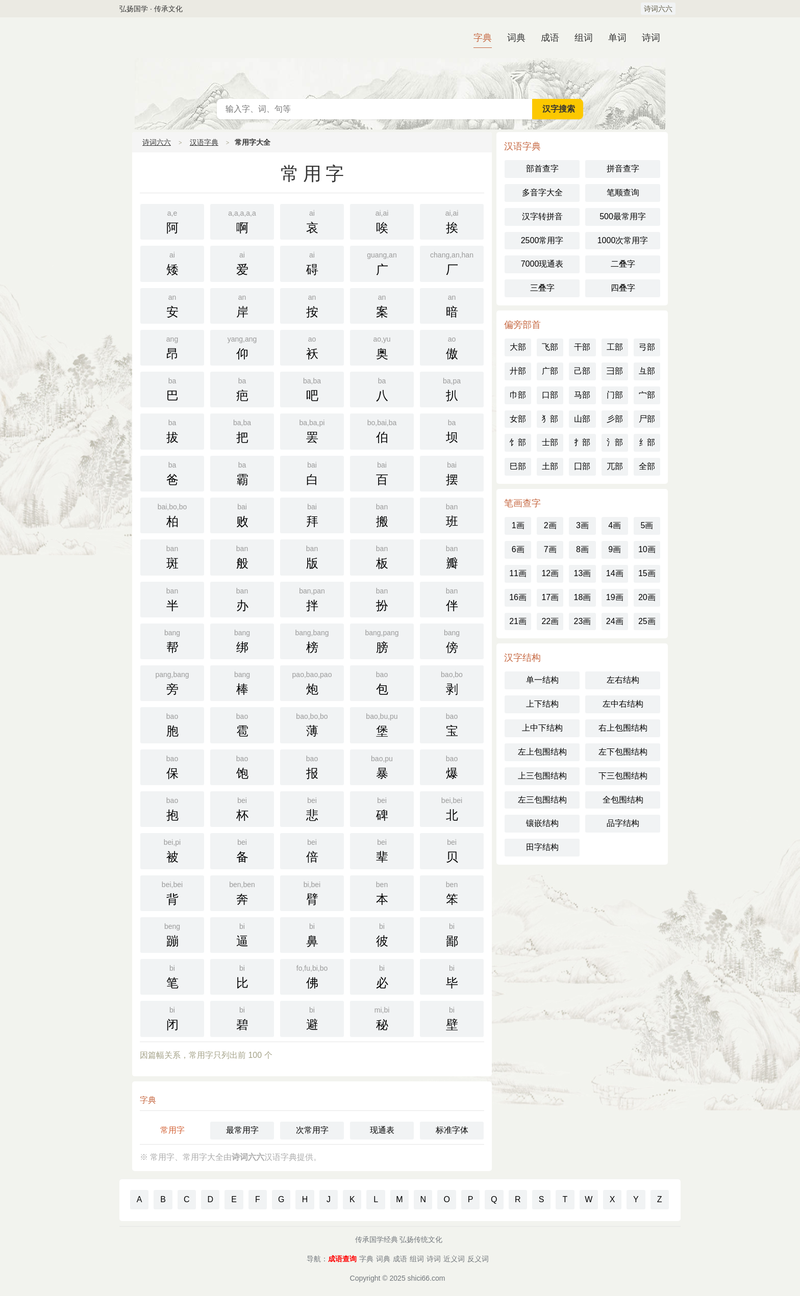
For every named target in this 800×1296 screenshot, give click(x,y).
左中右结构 (623, 703)
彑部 (647, 371)
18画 (582, 597)
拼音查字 (623, 168)
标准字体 (452, 1130)
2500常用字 (542, 240)
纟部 (647, 442)
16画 (518, 597)
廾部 (518, 371)
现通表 (382, 1130)
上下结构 (542, 703)
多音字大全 (542, 192)
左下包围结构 (622, 751)
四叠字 (623, 287)
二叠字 (623, 264)
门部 (615, 395)
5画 (646, 525)
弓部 (647, 347)
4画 (614, 525)
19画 (614, 597)
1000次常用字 (622, 240)
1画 (518, 525)
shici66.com (426, 1278)
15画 (647, 573)
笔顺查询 (623, 192)
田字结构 (542, 847)
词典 (516, 38)
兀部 (615, 466)
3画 (582, 525)
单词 (617, 38)
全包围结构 (623, 799)
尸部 (647, 418)
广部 (550, 371)
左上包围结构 (542, 751)
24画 (614, 621)
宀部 (647, 395)
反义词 (478, 1259)
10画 (647, 549)
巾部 (518, 395)
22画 (550, 621)
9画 (614, 549)
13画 (582, 573)
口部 (550, 395)
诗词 (651, 38)
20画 (647, 597)
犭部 (550, 418)
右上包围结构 (622, 727)
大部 (518, 347)
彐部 (615, 371)
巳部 (518, 466)
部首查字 (542, 168)
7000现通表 (542, 264)
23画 (582, 621)
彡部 (615, 418)
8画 (582, 549)
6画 (518, 549)
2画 (550, 525)
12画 (550, 573)
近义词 (454, 1259)
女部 (518, 418)
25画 (647, 621)
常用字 (172, 1130)
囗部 (582, 466)
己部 (582, 371)
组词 (583, 38)
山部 (582, 418)
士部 (550, 442)
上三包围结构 (542, 775)
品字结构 (623, 823)
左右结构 (623, 680)
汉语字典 (400, 58)
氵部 (615, 442)
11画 (518, 573)
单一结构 (542, 680)
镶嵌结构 (542, 823)
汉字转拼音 (542, 216)
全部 (647, 466)
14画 (614, 573)
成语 (550, 38)
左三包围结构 (542, 799)
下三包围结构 (622, 775)
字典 (482, 38)
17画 (550, 597)
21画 (518, 621)
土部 (550, 466)
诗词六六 (658, 9)
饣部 (518, 442)
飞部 (550, 347)
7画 (550, 549)
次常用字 (312, 1130)
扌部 (582, 442)
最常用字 (242, 1130)
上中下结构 (542, 727)
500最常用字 (622, 216)
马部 (582, 395)
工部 (615, 347)
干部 (582, 347)
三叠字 (542, 287)
